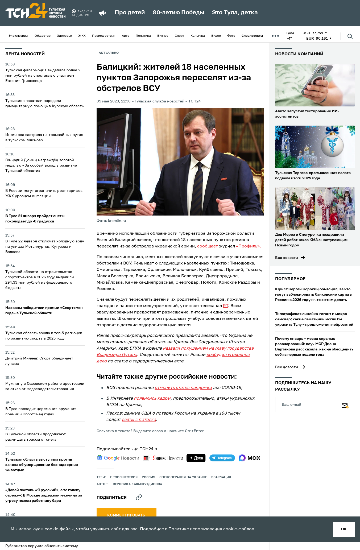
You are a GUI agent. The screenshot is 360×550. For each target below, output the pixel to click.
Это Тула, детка (235, 13)
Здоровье (64, 36)
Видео (216, 36)
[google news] (118, 458)
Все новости (286, 258)
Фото (231, 36)
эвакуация (221, 477)
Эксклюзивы (18, 36)
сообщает (207, 246)
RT (225, 306)
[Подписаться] (345, 404)
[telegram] (222, 457)
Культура (198, 36)
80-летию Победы (178, 13)
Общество (43, 36)
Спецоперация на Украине (183, 477)
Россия (148, 477)
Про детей (130, 13)
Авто (125, 36)
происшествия (124, 477)
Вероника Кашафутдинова (137, 484)
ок (344, 529)
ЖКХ (82, 36)
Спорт (179, 36)
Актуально (109, 53)
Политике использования (195, 529)
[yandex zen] (196, 458)
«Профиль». (248, 246)
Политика (143, 36)
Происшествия (103, 36)
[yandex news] (163, 458)
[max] (249, 457)
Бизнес (162, 36)
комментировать (126, 515)
